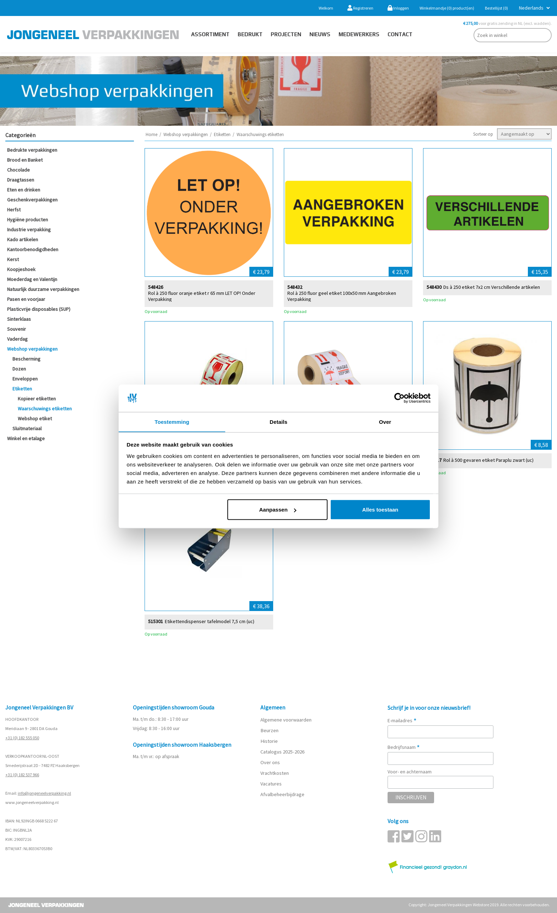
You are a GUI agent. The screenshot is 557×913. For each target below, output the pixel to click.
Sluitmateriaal (27, 428)
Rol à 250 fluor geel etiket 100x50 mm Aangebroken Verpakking (341, 296)
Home (151, 134)
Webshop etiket (35, 418)
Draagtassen (20, 180)
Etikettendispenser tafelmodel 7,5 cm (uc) (209, 621)
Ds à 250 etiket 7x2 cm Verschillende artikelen (491, 287)
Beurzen (269, 730)
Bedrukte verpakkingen (32, 150)
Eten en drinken (23, 190)
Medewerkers (359, 34)
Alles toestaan (380, 510)
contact (400, 34)
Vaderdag (17, 339)
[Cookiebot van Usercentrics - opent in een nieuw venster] (399, 398)
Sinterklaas (19, 319)
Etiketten (22, 388)
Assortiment (210, 34)
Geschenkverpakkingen (32, 199)
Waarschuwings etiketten (45, 408)
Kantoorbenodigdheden (32, 249)
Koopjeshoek (21, 269)
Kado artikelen (22, 239)
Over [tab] (385, 421)
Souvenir (16, 329)
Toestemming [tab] (172, 421)
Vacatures (271, 783)
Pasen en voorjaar (26, 299)
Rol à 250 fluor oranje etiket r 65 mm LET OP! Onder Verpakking (201, 296)
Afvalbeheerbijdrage (282, 794)
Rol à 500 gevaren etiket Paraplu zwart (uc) (488, 460)
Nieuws (319, 34)
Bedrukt (250, 34)
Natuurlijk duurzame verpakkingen (43, 289)
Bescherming (26, 359)
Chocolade (18, 170)
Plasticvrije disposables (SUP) (38, 309)
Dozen (19, 369)
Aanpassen (277, 510)
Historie (268, 741)
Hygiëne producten (27, 219)
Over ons (270, 762)
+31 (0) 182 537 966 (22, 774)
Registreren (360, 8)
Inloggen (398, 8)
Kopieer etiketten (37, 398)
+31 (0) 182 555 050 (22, 737)
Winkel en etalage (26, 438)
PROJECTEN (286, 34)
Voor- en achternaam (410, 771)
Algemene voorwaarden (286, 720)
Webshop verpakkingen (32, 349)
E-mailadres (402, 720)
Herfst (14, 209)
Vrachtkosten (274, 773)
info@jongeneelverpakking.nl (44, 793)
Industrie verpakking (29, 229)
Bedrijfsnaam (404, 747)
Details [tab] (278, 421)
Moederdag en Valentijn (32, 279)
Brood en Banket (25, 160)
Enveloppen (25, 379)
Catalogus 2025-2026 (282, 752)
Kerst (13, 259)
